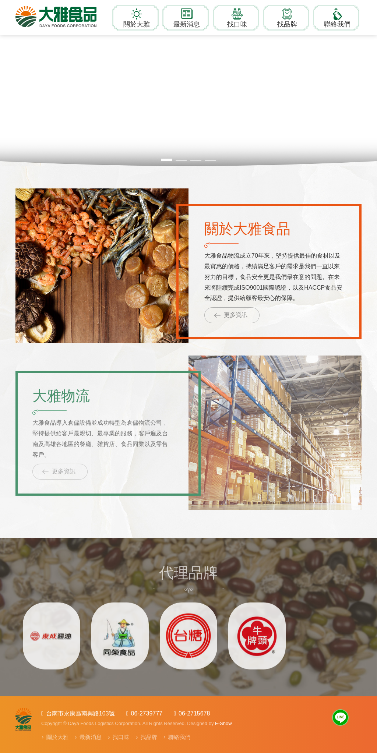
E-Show (223, 723)
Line (340, 717)
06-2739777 (146, 713)
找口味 (237, 24)
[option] (51, 633)
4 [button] (210, 160)
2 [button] (181, 160)
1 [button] (166, 160)
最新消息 (186, 24)
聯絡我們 (337, 24)
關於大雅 (136, 24)
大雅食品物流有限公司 (61, 17)
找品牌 (287, 24)
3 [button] (195, 160)
